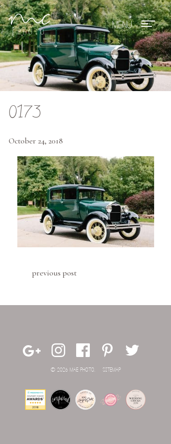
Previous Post (54, 273)
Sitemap (112, 370)
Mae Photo (29, 25)
